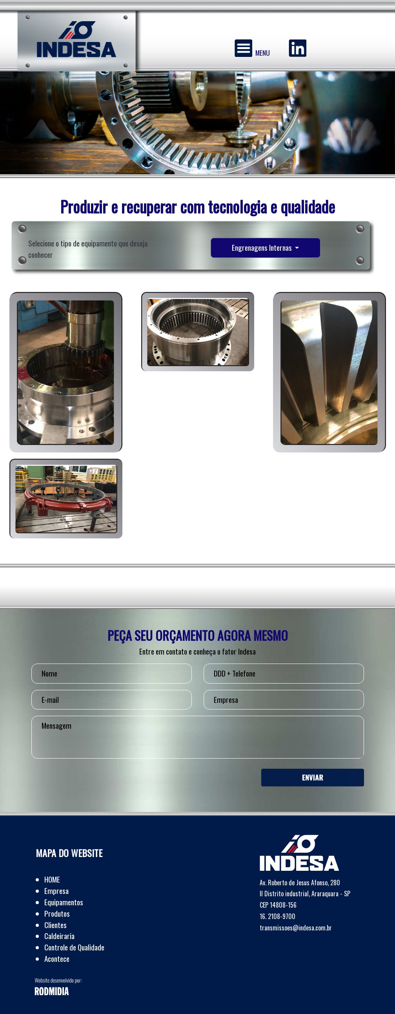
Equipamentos (63, 902)
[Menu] (243, 48)
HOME (52, 879)
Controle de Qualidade (74, 947)
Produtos (57, 913)
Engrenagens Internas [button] (262, 247)
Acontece (56, 958)
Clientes (55, 924)
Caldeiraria (59, 935)
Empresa (56, 890)
